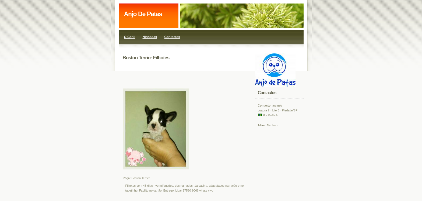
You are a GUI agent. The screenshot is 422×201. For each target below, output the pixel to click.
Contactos (172, 37)
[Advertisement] (190, 76)
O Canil (129, 37)
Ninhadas (150, 37)
